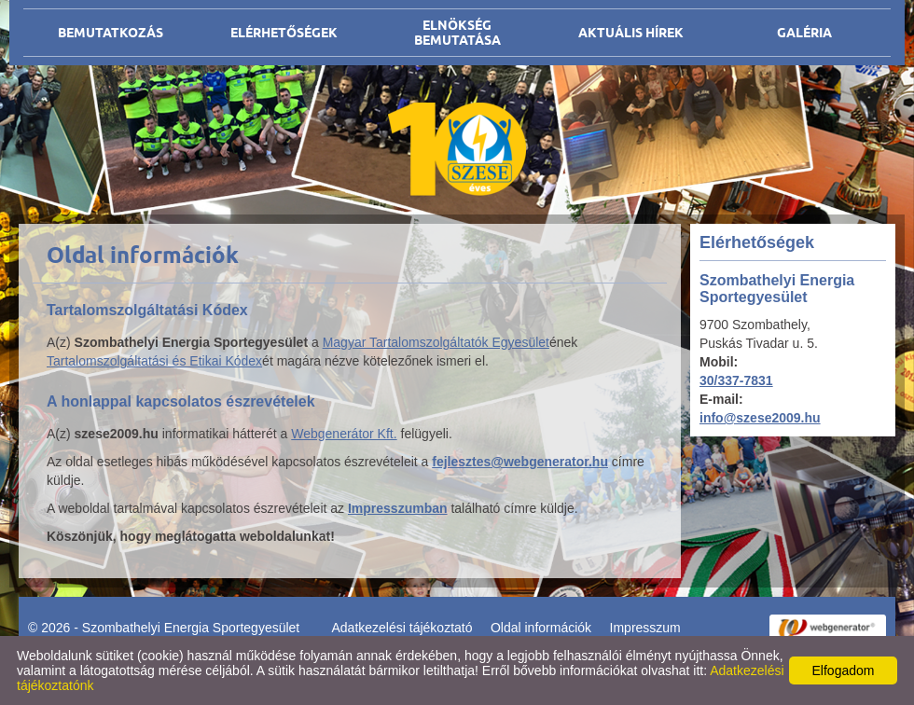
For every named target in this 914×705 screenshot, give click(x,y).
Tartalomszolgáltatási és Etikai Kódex (154, 360)
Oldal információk (541, 627)
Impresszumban (398, 508)
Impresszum (645, 627)
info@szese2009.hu (760, 417)
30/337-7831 (736, 380)
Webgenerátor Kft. (343, 433)
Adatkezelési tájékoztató (402, 627)
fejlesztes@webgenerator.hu (520, 461)
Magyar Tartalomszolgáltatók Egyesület (436, 342)
